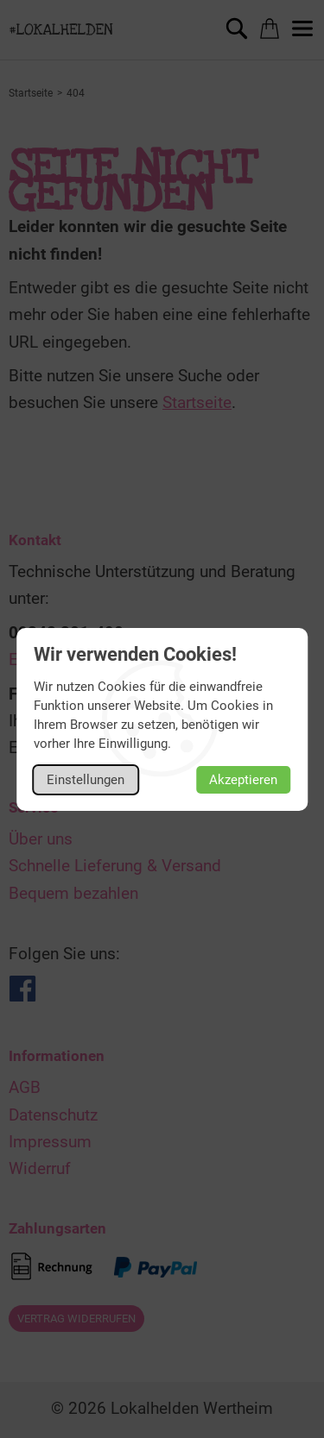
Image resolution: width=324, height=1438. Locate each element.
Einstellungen (85, 780)
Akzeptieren (243, 780)
